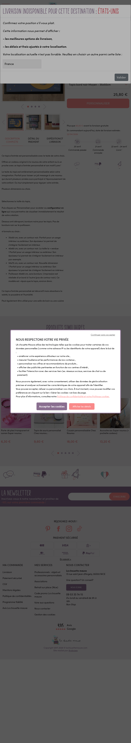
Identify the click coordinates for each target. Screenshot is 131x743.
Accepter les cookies (51, 406)
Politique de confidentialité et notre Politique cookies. (83, 396)
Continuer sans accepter (103, 334)
